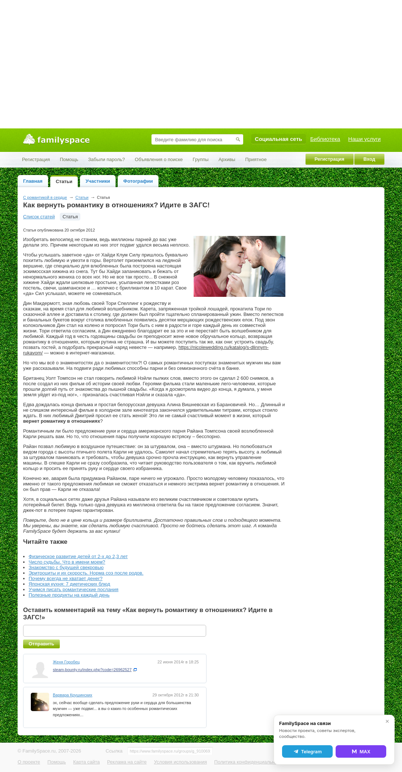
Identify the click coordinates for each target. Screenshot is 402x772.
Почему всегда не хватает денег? (65, 578)
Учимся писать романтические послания (73, 589)
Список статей (39, 216)
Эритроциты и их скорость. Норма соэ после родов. (86, 573)
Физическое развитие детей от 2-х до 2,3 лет (78, 556)
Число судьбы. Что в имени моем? (67, 562)
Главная (33, 181)
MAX (360, 751)
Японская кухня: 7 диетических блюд (69, 584)
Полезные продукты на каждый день (69, 595)
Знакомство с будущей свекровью (66, 567)
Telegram (307, 751)
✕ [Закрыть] (387, 721)
